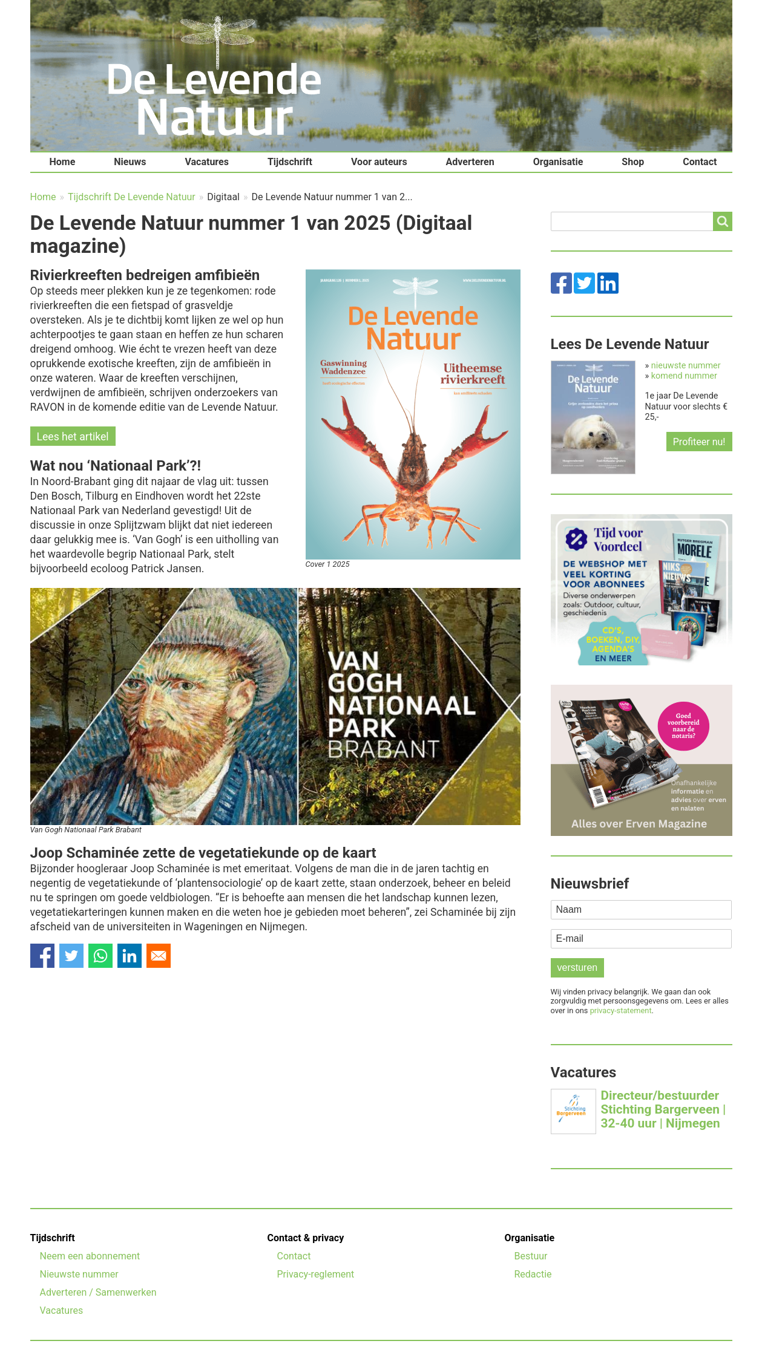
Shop (633, 162)
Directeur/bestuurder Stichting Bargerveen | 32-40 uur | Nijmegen (663, 1109)
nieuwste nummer (686, 366)
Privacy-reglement (316, 1274)
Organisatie (558, 162)
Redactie (533, 1274)
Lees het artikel (73, 437)
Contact (700, 162)
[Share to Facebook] (42, 956)
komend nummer (684, 376)
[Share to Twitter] (71, 956)
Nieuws (130, 162)
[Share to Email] (158, 956)
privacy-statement (621, 1010)
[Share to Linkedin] (129, 956)
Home (63, 162)
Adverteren (470, 162)
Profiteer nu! (699, 442)
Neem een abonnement (90, 1256)
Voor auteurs (379, 162)
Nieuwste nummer (79, 1274)
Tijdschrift (290, 162)
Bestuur (531, 1256)
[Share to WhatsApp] (100, 956)
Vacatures (207, 162)
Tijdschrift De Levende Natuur (131, 197)
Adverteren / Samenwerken (98, 1292)
